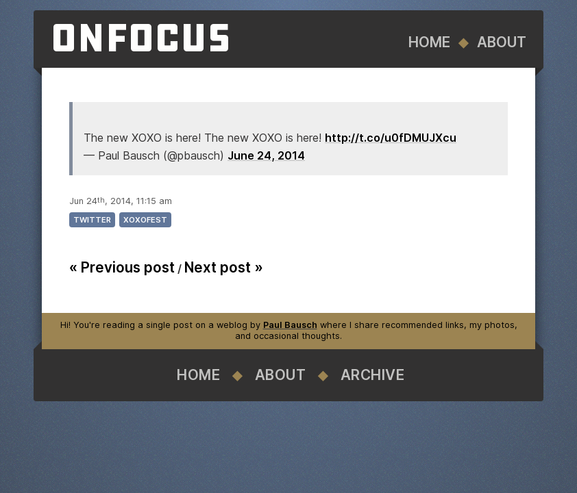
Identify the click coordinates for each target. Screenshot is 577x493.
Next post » (223, 267)
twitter (92, 220)
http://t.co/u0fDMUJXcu (390, 137)
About (501, 42)
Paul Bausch (290, 325)
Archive (373, 374)
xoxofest (145, 220)
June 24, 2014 (266, 155)
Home (429, 42)
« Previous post (122, 267)
